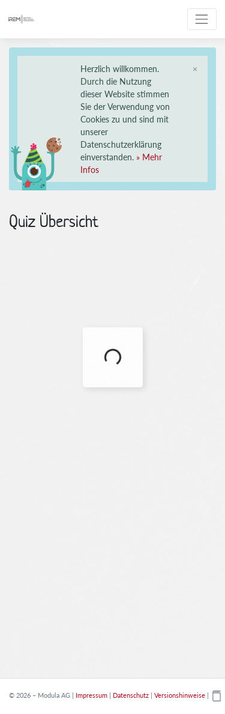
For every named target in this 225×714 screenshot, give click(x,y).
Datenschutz (131, 695)
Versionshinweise (179, 695)
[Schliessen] (195, 68)
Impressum (91, 695)
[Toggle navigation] (202, 18)
